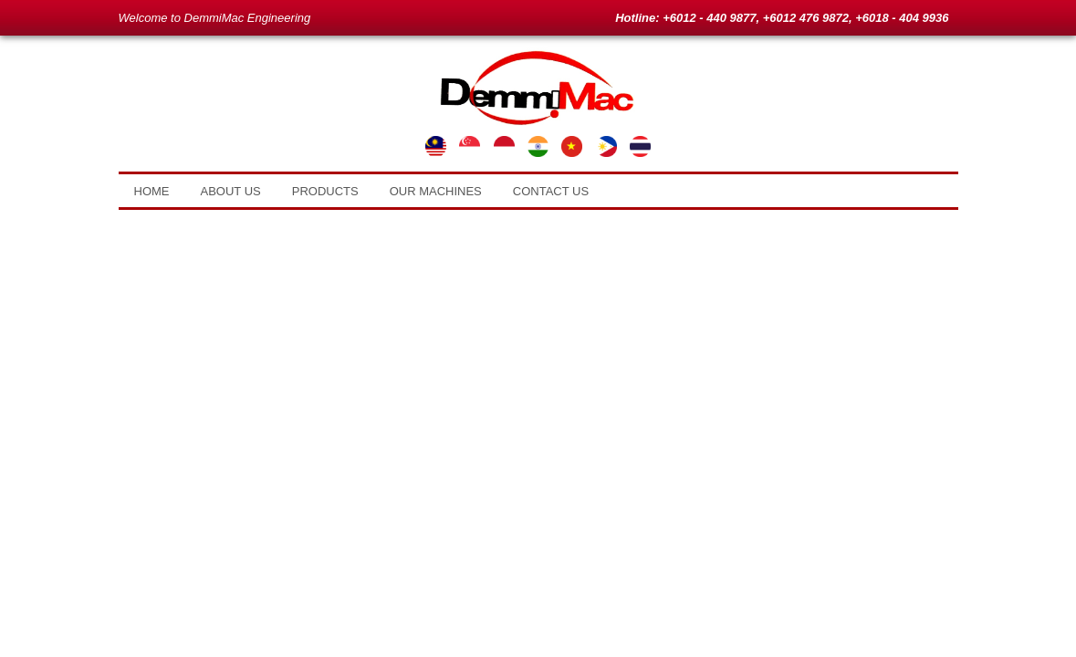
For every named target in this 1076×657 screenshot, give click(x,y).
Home (152, 191)
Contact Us (551, 191)
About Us (231, 191)
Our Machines (436, 191)
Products (325, 191)
